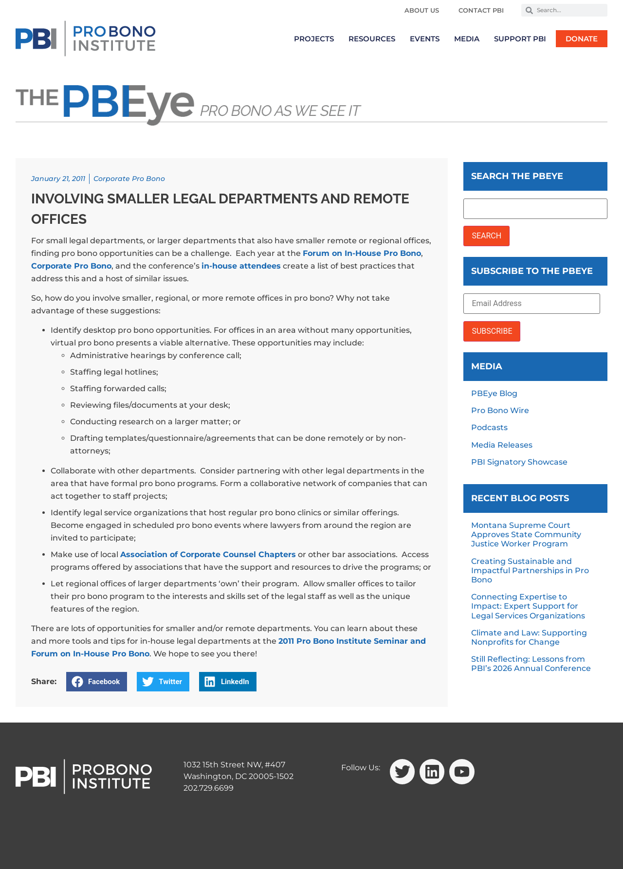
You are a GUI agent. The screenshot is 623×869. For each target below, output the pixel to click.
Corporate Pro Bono (129, 178)
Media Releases (501, 445)
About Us (421, 10)
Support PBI (520, 38)
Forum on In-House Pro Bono (362, 253)
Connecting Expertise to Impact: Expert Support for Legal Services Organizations (528, 606)
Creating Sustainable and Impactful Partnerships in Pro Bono (530, 570)
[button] (96, 681)
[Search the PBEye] (535, 209)
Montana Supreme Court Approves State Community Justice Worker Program (526, 534)
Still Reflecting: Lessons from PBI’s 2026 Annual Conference (531, 663)
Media (466, 38)
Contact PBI (481, 10)
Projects (314, 38)
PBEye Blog (494, 393)
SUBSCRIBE (492, 331)
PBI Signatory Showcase (519, 462)
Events (425, 38)
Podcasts (489, 427)
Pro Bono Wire (500, 410)
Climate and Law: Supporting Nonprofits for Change (529, 637)
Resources (371, 38)
